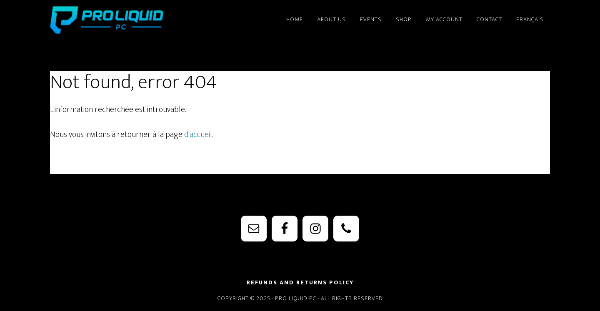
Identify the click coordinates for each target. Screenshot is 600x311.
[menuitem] (530, 15)
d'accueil (198, 134)
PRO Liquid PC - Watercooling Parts (125, 20)
